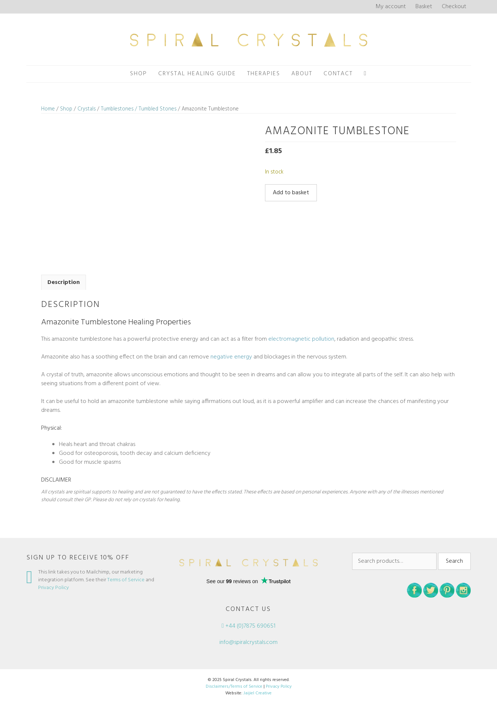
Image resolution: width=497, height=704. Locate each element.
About (301, 74)
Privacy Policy (53, 588)
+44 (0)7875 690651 (248, 626)
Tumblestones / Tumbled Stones (138, 109)
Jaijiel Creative (257, 693)
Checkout (454, 6)
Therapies (263, 74)
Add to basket (291, 193)
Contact (338, 74)
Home (48, 109)
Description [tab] (63, 282)
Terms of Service (126, 580)
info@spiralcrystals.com (248, 642)
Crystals (86, 109)
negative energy (231, 357)
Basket (423, 6)
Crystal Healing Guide (197, 74)
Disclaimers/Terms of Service (234, 686)
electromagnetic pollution (301, 339)
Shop (138, 74)
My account (390, 6)
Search (454, 561)
